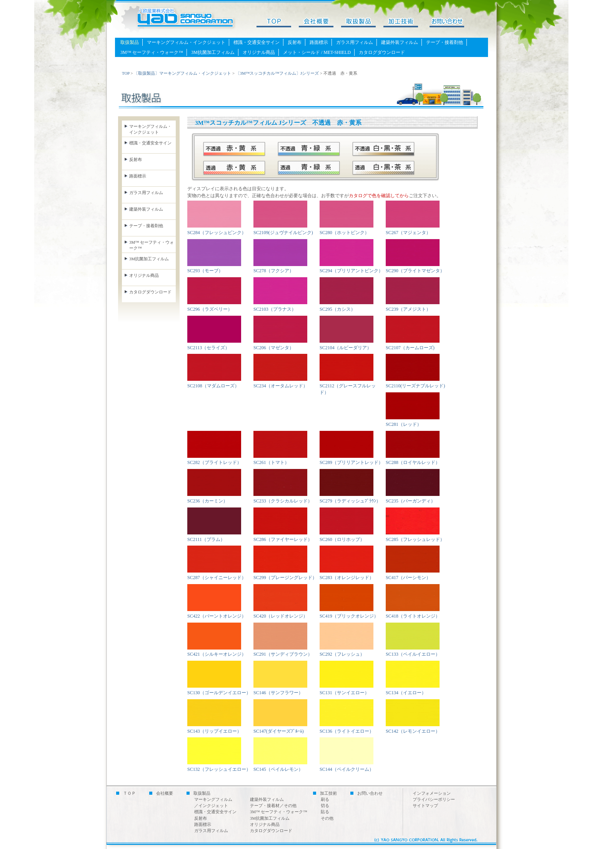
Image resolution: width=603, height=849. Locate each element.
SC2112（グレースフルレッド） (348, 386)
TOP (126, 73)
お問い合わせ (447, 23)
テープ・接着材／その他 (273, 805)
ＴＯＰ (129, 793)
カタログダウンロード (382, 52)
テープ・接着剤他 (444, 42)
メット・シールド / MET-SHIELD (317, 52)
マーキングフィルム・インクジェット (186, 42)
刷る (325, 799)
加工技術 (404, 23)
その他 (327, 818)
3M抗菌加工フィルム (213, 52)
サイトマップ (425, 805)
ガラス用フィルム (354, 42)
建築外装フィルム (399, 42)
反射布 (295, 42)
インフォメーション (432, 793)
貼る (325, 811)
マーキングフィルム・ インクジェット (150, 129)
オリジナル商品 (259, 52)
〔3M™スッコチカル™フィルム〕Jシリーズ (277, 73)
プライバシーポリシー (434, 799)
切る (325, 805)
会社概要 (320, 23)
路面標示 (319, 42)
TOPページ (278, 23)
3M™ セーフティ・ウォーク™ (151, 52)
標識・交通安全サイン (256, 42)
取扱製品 (362, 23)
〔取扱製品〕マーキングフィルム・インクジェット (182, 73)
